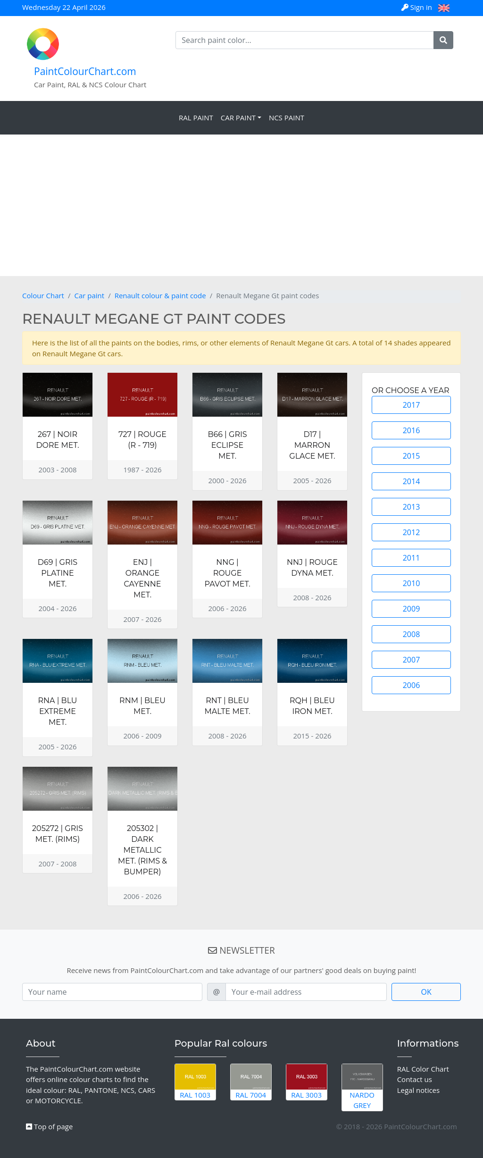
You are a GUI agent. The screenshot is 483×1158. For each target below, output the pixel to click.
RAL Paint (196, 117)
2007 (411, 660)
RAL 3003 (306, 1081)
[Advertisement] (241, 205)
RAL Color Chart (423, 1069)
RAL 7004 (251, 1081)
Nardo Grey (362, 1087)
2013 (411, 507)
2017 (411, 405)
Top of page (49, 1126)
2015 (411, 456)
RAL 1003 (195, 1081)
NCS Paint (286, 117)
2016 (411, 430)
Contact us (414, 1079)
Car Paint (238, 117)
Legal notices (418, 1090)
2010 (411, 583)
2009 (411, 609)
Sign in (417, 7)
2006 (411, 685)
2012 (411, 532)
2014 (411, 481)
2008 (411, 634)
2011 (411, 558)
